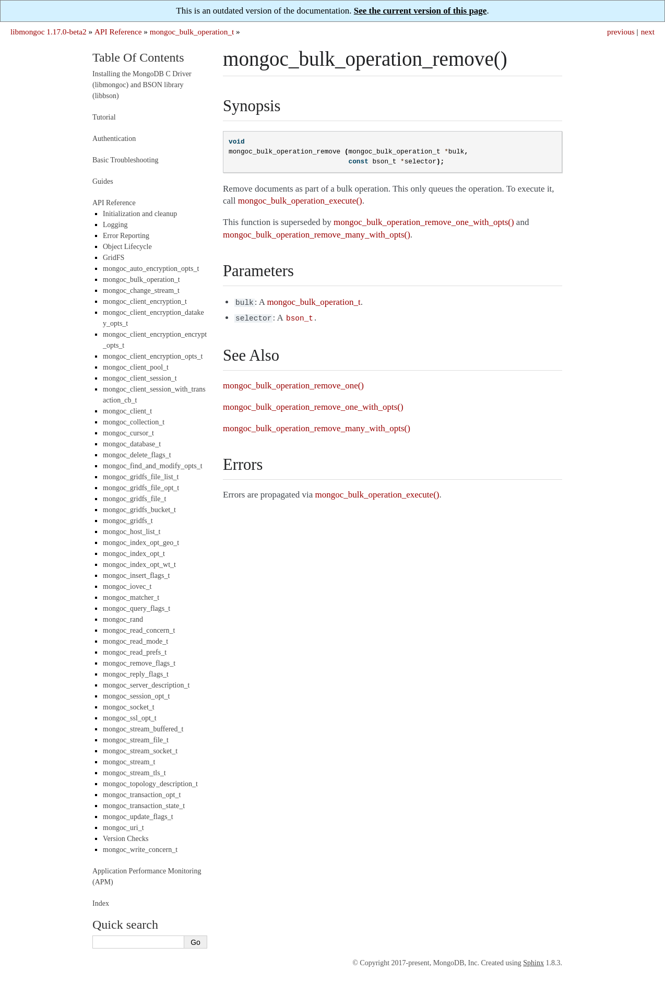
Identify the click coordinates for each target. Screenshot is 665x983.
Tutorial (104, 117)
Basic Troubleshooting (125, 160)
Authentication (114, 139)
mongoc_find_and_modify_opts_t (153, 466)
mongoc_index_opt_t (134, 554)
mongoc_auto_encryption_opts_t (151, 269)
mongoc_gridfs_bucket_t (139, 510)
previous (621, 31)
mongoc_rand (123, 619)
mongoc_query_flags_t (136, 608)
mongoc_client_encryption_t (145, 301)
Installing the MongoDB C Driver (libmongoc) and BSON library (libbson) (142, 85)
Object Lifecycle (127, 247)
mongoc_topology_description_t (150, 784)
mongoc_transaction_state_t (144, 806)
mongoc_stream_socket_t (140, 751)
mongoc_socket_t (129, 707)
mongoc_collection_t (133, 422)
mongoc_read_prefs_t (135, 652)
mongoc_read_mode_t (135, 641)
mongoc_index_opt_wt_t (139, 565)
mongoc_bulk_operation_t (192, 31)
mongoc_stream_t (129, 762)
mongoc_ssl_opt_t (130, 718)
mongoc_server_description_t (146, 685)
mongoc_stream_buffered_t (143, 729)
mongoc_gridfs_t (128, 521)
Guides (102, 181)
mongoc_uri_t (123, 828)
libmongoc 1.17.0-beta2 (48, 31)
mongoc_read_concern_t (139, 630)
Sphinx (533, 963)
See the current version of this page (420, 11)
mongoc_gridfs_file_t (134, 499)
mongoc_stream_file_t (136, 740)
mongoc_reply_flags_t (136, 674)
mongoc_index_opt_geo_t (141, 543)
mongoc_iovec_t (127, 586)
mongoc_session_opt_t (136, 696)
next (648, 31)
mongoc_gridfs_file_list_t (141, 477)
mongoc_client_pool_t (136, 367)
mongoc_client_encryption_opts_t (153, 356)
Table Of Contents (138, 57)
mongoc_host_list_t (131, 532)
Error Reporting (126, 236)
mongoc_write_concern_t (140, 850)
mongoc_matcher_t (131, 597)
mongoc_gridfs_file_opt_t (141, 488)
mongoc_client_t (127, 411)
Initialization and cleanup (140, 214)
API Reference (117, 31)
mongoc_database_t (132, 444)
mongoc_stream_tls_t (134, 773)
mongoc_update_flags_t (138, 817)
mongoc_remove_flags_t (139, 663)
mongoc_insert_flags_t (136, 575)
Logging (115, 225)
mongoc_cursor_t (128, 433)
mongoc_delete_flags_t (137, 455)
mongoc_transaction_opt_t (142, 795)
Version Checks (126, 839)
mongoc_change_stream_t (141, 290)
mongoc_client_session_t (140, 378)
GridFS (113, 258)
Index (100, 903)
